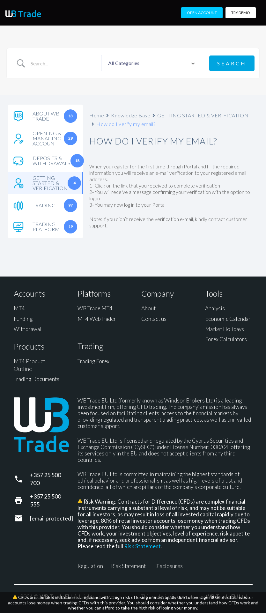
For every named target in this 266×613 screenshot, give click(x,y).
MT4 (19, 308)
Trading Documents (36, 378)
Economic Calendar (228, 318)
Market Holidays (224, 328)
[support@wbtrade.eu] (22, 517)
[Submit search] (232, 63)
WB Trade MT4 (95, 308)
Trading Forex (93, 361)
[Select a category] (150, 63)
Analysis (215, 308)
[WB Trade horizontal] (23, 13)
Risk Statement (142, 545)
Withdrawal (27, 328)
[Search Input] (63, 63)
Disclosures (168, 565)
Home (96, 115)
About (148, 308)
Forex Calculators (226, 339)
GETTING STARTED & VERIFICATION (202, 115)
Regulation (90, 565)
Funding (23, 318)
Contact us (153, 318)
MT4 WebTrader (97, 318)
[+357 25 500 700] (22, 478)
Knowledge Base (130, 115)
